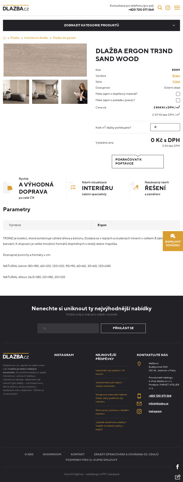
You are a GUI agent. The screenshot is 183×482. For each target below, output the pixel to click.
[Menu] (177, 7)
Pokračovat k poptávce (138, 161)
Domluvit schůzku (173, 240)
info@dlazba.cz (158, 403)
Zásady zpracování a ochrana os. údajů (126, 454)
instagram (155, 411)
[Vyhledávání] (160, 7)
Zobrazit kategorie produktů (91, 25)
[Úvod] (4, 37)
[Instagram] (167, 7)
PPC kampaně (110, 474)
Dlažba (15, 38)
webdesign (92, 474)
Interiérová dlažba (36, 38)
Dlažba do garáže (64, 38)
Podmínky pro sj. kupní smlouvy (91, 460)
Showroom (52, 454)
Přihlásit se (123, 328)
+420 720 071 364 (160, 396)
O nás (29, 454)
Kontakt (77, 454)
